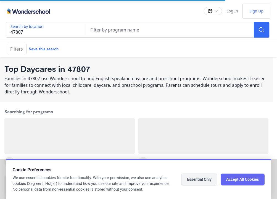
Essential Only (199, 179)
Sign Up (256, 11)
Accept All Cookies (242, 179)
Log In (232, 11)
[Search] (261, 30)
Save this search (44, 48)
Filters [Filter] (16, 49)
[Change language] (213, 11)
